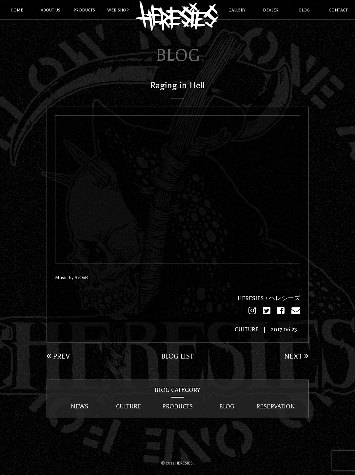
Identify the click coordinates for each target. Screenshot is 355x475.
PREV (58, 356)
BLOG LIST (177, 356)
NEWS (79, 406)
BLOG (226, 406)
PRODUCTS (177, 406)
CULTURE (247, 329)
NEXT (296, 356)
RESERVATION (275, 406)
